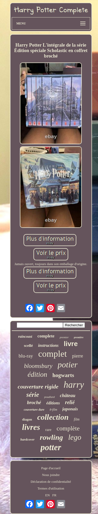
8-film (53, 409)
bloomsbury (38, 366)
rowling (51, 437)
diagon (27, 419)
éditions (53, 403)
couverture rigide (38, 386)
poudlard (49, 396)
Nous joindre (51, 475)
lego (74, 437)
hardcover (27, 439)
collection (52, 417)
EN (47, 495)
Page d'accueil (50, 468)
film (76, 419)
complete (45, 336)
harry (74, 385)
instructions (48, 345)
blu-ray (26, 356)
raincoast (25, 337)
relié (70, 402)
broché (34, 402)
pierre (77, 356)
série (32, 394)
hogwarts (63, 375)
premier (64, 337)
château (67, 395)
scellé (28, 345)
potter (51, 447)
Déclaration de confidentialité (51, 482)
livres (31, 427)
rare (48, 430)
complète (68, 428)
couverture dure (34, 409)
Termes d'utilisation (50, 488)
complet (52, 354)
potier (68, 364)
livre (71, 344)
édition (37, 374)
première (79, 337)
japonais (70, 408)
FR (54, 495)
